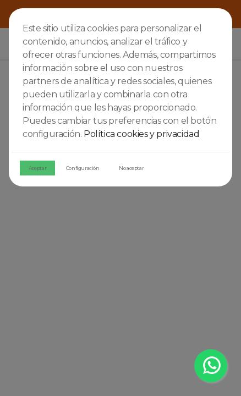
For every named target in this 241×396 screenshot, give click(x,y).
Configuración (83, 168)
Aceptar (37, 168)
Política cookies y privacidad (141, 134)
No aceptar (131, 168)
